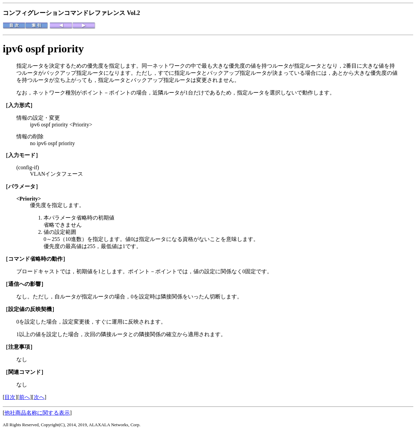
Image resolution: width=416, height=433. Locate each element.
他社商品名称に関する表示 (37, 413)
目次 (9, 397)
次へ (39, 397)
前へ (24, 397)
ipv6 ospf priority (43, 48)
